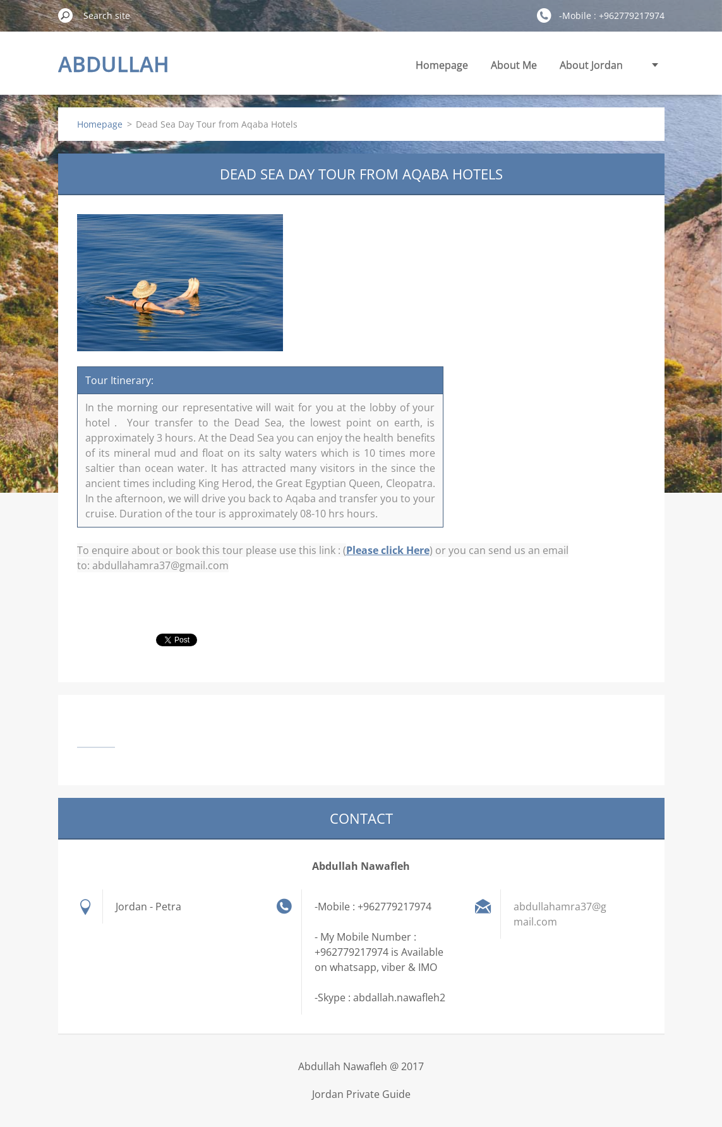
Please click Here (388, 550)
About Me (514, 65)
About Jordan (591, 65)
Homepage (442, 65)
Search (65, 15)
